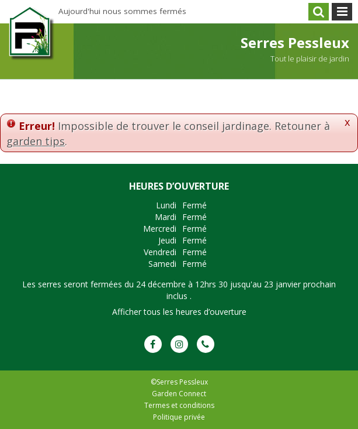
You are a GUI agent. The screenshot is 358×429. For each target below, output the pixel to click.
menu (342, 11)
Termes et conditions (179, 405)
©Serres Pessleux (179, 382)
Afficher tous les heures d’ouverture (179, 311)
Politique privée (179, 417)
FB (153, 344)
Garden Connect (179, 394)
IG (179, 344)
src (318, 11)
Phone (205, 344)
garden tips (35, 141)
